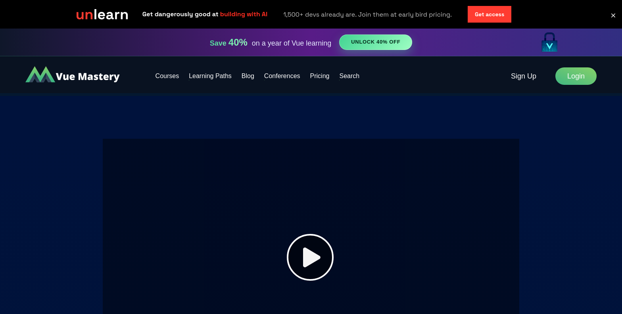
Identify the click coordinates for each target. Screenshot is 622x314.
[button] (613, 15)
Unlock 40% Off (375, 42)
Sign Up (523, 76)
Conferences (282, 76)
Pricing (320, 76)
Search (349, 76)
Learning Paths (210, 76)
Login (576, 76)
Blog (248, 76)
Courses (167, 76)
